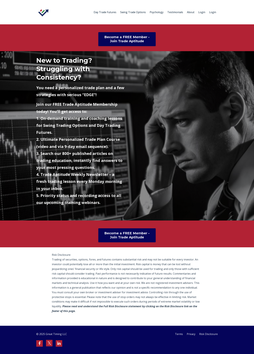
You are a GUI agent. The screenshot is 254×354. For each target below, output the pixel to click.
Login (201, 12)
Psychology (156, 12)
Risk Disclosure (208, 334)
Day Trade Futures (105, 12)
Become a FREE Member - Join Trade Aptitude (127, 39)
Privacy (191, 334)
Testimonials (175, 12)
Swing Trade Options (133, 12)
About (190, 12)
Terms (179, 334)
